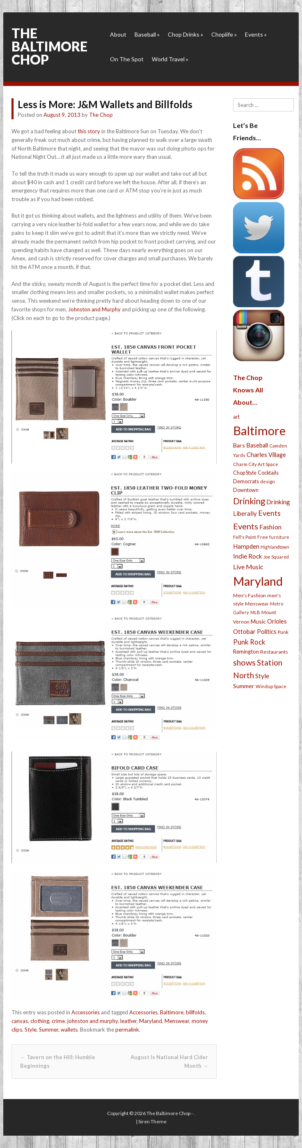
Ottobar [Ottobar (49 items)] (244, 631)
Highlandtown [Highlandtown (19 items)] (275, 547)
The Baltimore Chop (49, 46)
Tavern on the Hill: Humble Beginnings (57, 1061)
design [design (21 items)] (267, 481)
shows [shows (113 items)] (244, 662)
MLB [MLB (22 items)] (255, 612)
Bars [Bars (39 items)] (239, 445)
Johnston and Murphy (94, 309)
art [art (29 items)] (236, 416)
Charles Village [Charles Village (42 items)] (266, 454)
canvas (19, 1021)
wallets (69, 1029)
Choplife (224, 34)
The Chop (101, 114)
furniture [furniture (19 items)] (279, 537)
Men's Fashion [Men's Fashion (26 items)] (249, 595)
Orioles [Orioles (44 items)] (277, 621)
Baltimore (171, 1012)
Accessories (85, 1012)
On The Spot (127, 59)
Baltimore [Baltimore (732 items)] (259, 430)
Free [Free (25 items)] (262, 537)
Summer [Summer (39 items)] (243, 685)
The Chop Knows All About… (248, 389)
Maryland (150, 1021)
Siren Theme (152, 1121)
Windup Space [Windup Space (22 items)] (271, 686)
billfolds (195, 1012)
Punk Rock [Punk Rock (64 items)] (249, 642)
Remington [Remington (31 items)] (246, 651)
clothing (39, 1021)
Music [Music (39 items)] (258, 621)
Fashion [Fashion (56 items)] (270, 527)
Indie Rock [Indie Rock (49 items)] (247, 556)
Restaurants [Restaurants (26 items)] (274, 652)
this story (89, 131)
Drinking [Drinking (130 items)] (249, 501)
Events (256, 34)
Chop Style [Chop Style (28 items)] (244, 473)
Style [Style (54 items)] (262, 676)
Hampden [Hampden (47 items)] (246, 546)
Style (31, 1029)
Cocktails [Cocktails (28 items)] (268, 473)
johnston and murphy (92, 1021)
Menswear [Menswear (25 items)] (257, 604)
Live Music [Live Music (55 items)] (248, 567)
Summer (48, 1029)
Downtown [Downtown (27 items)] (246, 490)
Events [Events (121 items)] (245, 526)
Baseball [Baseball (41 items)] (257, 445)
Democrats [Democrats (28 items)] (246, 481)
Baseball (147, 34)
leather (128, 1021)
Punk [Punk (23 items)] (283, 632)
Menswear (177, 1021)
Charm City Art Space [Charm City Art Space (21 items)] (255, 464)
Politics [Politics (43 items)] (267, 631)
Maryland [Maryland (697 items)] (258, 581)
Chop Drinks (185, 34)
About (118, 34)
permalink (127, 1029)
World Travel (170, 59)
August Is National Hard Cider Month (169, 1061)
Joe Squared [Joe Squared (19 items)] (276, 556)
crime (58, 1021)
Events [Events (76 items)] (269, 513)
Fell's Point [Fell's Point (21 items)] (244, 537)
